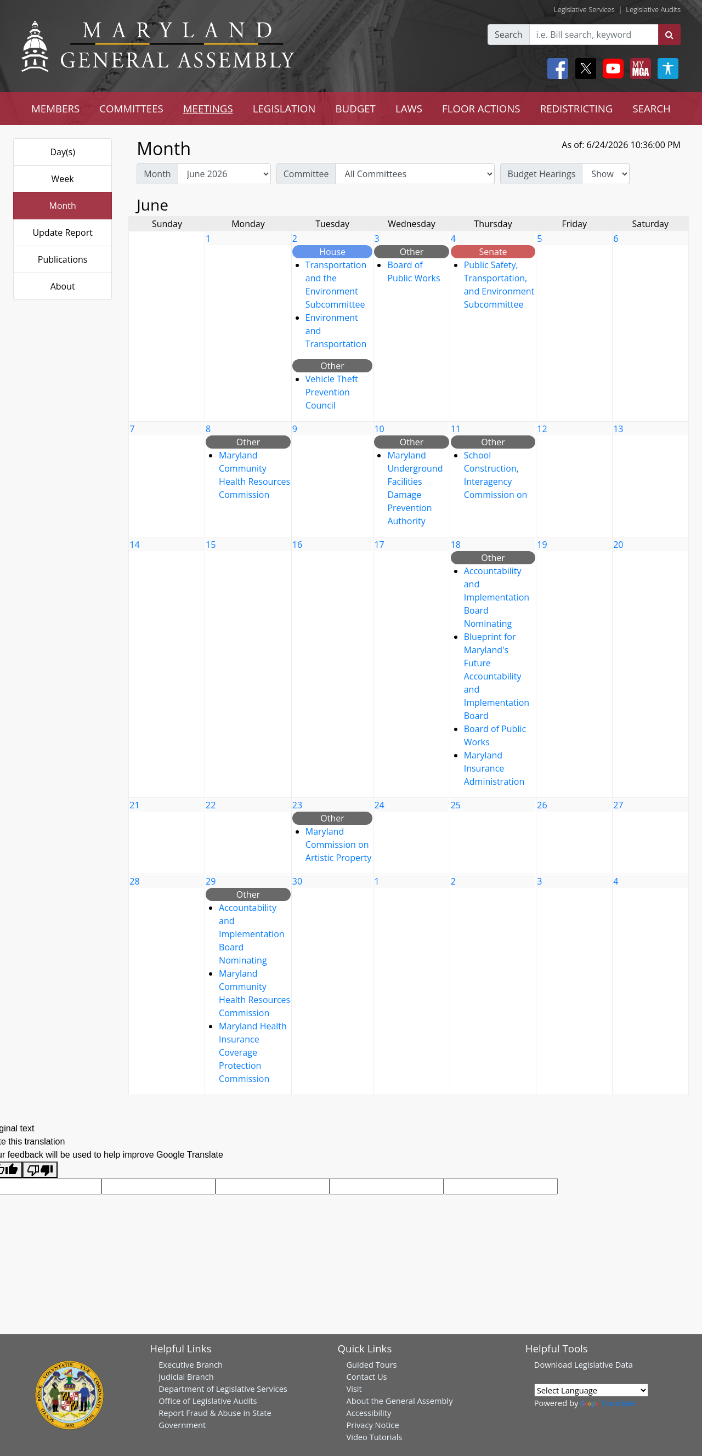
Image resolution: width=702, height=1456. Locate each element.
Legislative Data (603, 1364)
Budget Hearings (541, 174)
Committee (306, 174)
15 (211, 545)
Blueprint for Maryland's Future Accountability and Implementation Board (496, 676)
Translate (607, 1402)
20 (618, 545)
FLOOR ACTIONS (481, 108)
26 (542, 805)
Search (509, 35)
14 (134, 545)
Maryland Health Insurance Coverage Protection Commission (253, 1052)
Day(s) (62, 152)
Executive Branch (190, 1364)
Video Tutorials (374, 1436)
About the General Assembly (399, 1400)
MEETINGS (208, 108)
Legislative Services (584, 9)
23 (297, 805)
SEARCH (651, 108)
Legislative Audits (653, 9)
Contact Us (366, 1376)
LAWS (408, 108)
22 (211, 805)
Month (62, 206)
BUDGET (355, 108)
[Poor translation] (40, 1170)
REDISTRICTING (576, 108)
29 (211, 881)
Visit (353, 1388)
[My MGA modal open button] (638, 68)
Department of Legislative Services (222, 1388)
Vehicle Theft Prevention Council (331, 392)
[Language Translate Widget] (591, 1390)
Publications (63, 259)
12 (542, 429)
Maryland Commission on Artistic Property (338, 844)
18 (456, 545)
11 (456, 429)
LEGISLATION (284, 108)
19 (542, 545)
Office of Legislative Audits (207, 1400)
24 (379, 805)
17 (379, 545)
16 (297, 545)
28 (134, 881)
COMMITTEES (131, 108)
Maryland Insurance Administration (494, 768)
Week (63, 179)
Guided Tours (371, 1364)
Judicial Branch (186, 1376)
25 (456, 805)
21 (134, 805)
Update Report (62, 232)
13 (618, 429)
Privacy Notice (372, 1424)
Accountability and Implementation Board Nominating (496, 597)
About (62, 286)
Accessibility (368, 1412)
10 (379, 429)
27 (618, 805)
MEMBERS (55, 108)
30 (297, 881)
